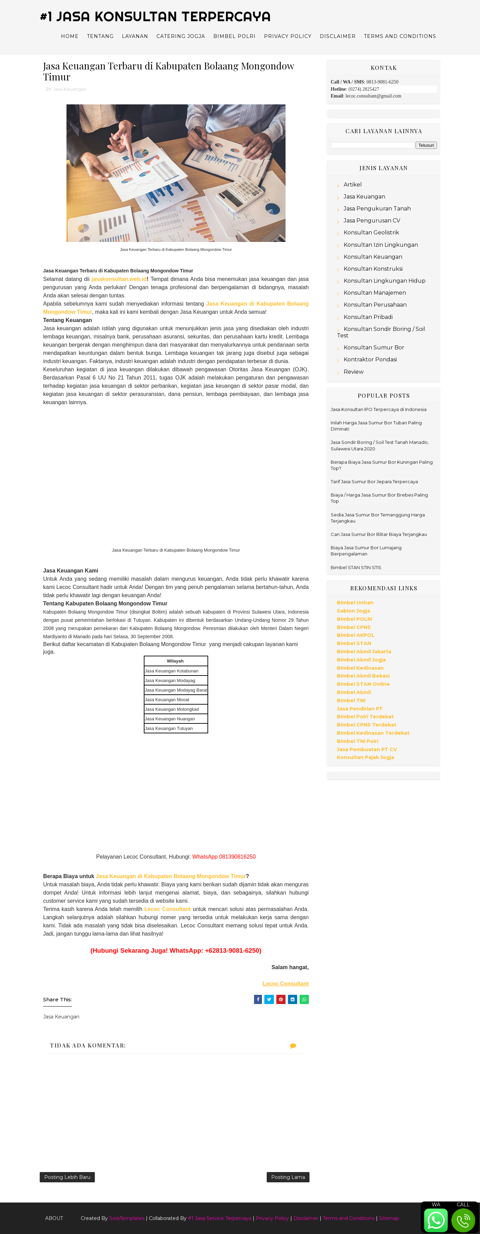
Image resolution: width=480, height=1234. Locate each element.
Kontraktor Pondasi (370, 359)
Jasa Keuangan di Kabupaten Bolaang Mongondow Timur (171, 876)
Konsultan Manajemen (375, 293)
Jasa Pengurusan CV (372, 220)
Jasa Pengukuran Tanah (377, 208)
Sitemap (389, 1218)
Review (354, 372)
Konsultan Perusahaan (375, 304)
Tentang (100, 36)
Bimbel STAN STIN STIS (356, 567)
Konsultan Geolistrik (371, 232)
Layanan (135, 36)
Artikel (353, 184)
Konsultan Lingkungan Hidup (385, 281)
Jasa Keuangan (70, 89)
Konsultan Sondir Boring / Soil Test (381, 332)
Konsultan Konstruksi (373, 269)
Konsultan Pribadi (368, 317)
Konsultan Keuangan (373, 257)
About (54, 1218)
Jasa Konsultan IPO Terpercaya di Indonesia (379, 409)
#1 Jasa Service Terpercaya (219, 1218)
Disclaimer (338, 36)
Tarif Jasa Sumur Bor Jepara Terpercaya (374, 481)
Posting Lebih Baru (67, 1177)
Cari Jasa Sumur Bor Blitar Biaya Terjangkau (379, 534)
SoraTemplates (126, 1218)
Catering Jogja (180, 36)
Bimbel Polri (234, 36)
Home (70, 36)
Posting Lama (288, 1177)
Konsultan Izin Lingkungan (381, 245)
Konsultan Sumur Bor (374, 347)
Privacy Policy (288, 36)
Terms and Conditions (400, 36)
